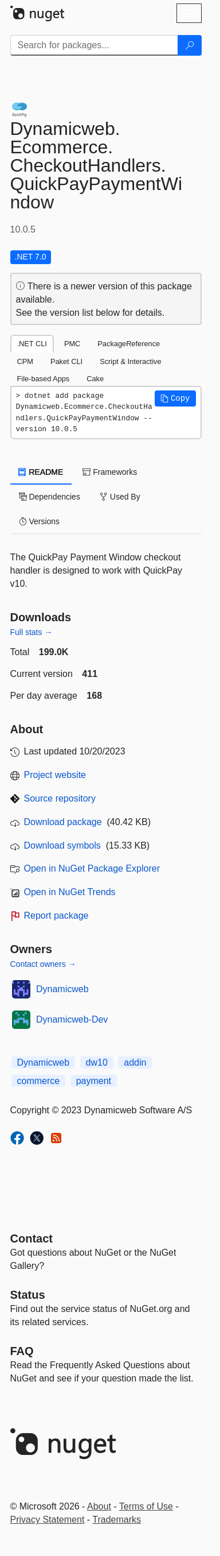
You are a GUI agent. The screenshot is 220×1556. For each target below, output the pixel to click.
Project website (55, 775)
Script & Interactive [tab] (130, 361)
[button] (175, 398)
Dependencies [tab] (49, 496)
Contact (31, 1238)
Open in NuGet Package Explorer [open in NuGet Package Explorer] (92, 868)
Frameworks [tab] (109, 472)
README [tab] (41, 472)
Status (27, 1294)
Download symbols (62, 845)
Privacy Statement (47, 1519)
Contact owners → (43, 964)
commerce (38, 1081)
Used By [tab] (120, 496)
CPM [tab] (25, 361)
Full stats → (31, 632)
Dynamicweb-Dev (72, 1019)
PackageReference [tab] (128, 343)
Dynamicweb (62, 989)
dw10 (97, 1062)
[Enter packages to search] (94, 45)
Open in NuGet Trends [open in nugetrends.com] (70, 892)
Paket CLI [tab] (66, 361)
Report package (56, 915)
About (99, 1506)
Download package (63, 822)
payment (93, 1081)
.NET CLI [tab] (32, 343)
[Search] (190, 45)
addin (135, 1062)
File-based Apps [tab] (43, 378)
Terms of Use (146, 1506)
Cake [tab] (95, 378)
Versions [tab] (39, 521)
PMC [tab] (72, 343)
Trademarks (116, 1519)
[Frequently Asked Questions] (22, 1351)
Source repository (60, 798)
